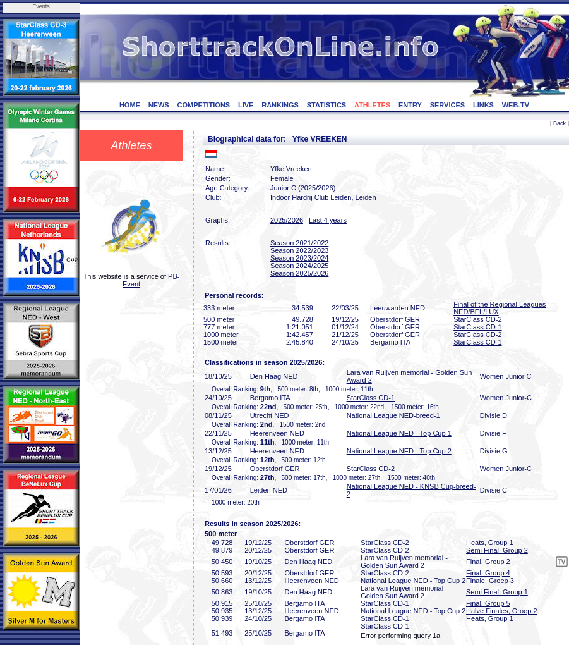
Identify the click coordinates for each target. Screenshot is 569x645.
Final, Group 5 (488, 603)
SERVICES (447, 105)
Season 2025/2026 (299, 273)
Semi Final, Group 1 (497, 592)
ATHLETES (372, 105)
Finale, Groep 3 (490, 580)
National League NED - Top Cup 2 (399, 451)
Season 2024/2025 (299, 265)
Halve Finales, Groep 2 (501, 611)
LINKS (483, 105)
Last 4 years (328, 220)
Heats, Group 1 (489, 542)
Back (559, 123)
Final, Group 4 (488, 573)
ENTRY (410, 105)
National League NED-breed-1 (393, 415)
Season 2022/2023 (299, 250)
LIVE (245, 105)
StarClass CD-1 (477, 327)
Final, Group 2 (488, 561)
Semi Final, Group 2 (497, 550)
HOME (129, 105)
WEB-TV (515, 105)
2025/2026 (286, 220)
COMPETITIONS (203, 105)
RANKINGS (280, 105)
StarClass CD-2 (477, 319)
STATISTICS (327, 105)
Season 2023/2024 (299, 258)
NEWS (158, 105)
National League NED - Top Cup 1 (399, 433)
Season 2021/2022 (299, 243)
